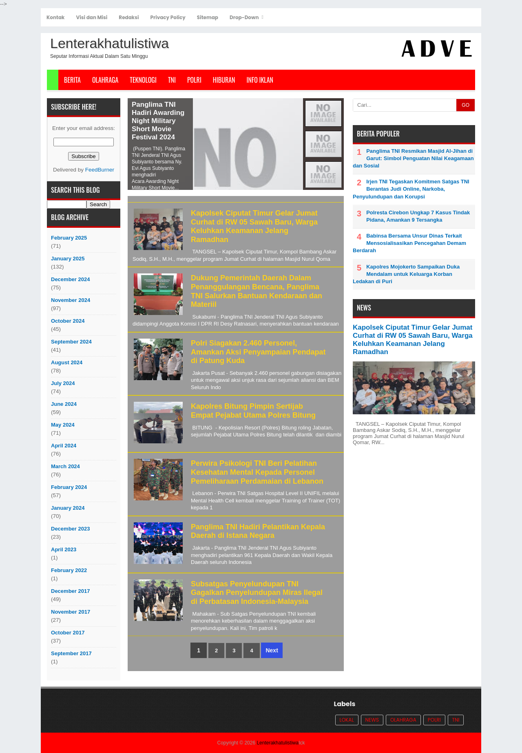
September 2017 (71, 653)
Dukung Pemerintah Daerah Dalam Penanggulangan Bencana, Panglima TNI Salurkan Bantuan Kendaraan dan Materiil (256, 291)
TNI (172, 80)
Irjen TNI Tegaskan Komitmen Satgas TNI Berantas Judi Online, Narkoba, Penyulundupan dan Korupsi (411, 188)
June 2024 (64, 404)
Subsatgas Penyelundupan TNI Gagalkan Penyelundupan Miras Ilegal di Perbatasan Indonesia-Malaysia (257, 592)
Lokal (347, 719)
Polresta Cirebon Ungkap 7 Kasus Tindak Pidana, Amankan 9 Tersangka (418, 216)
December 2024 (70, 279)
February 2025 (69, 238)
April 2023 (63, 549)
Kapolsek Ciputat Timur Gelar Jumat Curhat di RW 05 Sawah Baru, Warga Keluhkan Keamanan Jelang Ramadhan (254, 226)
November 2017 (70, 612)
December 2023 (70, 529)
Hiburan (224, 80)
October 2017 (67, 633)
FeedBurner (99, 170)
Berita (72, 80)
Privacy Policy (168, 17)
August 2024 (66, 362)
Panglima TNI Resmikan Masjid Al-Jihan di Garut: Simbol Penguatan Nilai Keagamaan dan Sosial (413, 158)
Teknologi (143, 80)
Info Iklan (260, 80)
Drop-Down (244, 17)
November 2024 (70, 300)
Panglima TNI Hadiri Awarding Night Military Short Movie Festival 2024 (158, 121)
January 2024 (67, 508)
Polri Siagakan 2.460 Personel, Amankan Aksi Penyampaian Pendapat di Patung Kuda (258, 352)
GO (465, 105)
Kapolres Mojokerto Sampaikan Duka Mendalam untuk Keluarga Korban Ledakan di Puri (406, 274)
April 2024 (63, 446)
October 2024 (67, 321)
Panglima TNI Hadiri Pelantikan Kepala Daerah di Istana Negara (258, 531)
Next (271, 650)
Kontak (55, 17)
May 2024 (63, 425)
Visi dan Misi (92, 17)
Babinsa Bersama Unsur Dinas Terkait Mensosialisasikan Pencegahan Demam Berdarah (409, 243)
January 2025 (67, 258)
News (372, 719)
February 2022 (69, 570)
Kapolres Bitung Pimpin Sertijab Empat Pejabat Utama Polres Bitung (253, 410)
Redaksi (129, 17)
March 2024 (65, 466)
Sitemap (207, 17)
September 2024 (71, 342)
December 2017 (70, 591)
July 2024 (63, 383)
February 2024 (69, 487)
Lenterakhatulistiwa (278, 743)
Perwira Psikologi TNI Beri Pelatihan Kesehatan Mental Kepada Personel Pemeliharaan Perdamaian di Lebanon (257, 472)
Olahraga (105, 80)
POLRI (194, 80)
